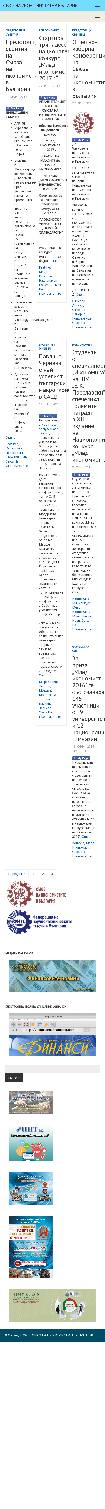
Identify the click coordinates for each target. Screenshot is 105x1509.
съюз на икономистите (17, 463)
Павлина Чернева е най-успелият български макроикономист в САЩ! (61, 376)
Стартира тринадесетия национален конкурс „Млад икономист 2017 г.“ (57, 58)
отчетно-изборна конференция (82, 314)
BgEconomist (49, 30)
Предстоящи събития (15, 32)
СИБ (24, 457)
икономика (14, 448)
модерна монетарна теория (47, 694)
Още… (10, 437)
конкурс (85, 603)
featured (12, 444)
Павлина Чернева (45, 705)
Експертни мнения (47, 347)
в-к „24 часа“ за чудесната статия (48, 428)
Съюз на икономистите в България (40, 5)
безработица (49, 682)
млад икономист (47, 274)
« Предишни (16, 874)
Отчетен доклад (78, 303)
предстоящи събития (15, 455)
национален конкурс (48, 282)
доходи (44, 686)
